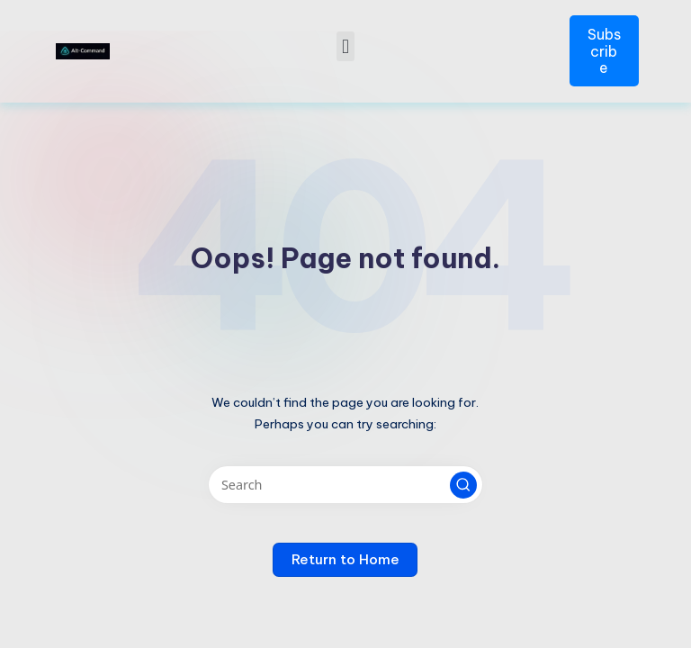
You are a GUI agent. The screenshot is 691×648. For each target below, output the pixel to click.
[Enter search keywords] (345, 484)
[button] (345, 46)
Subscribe (604, 50)
